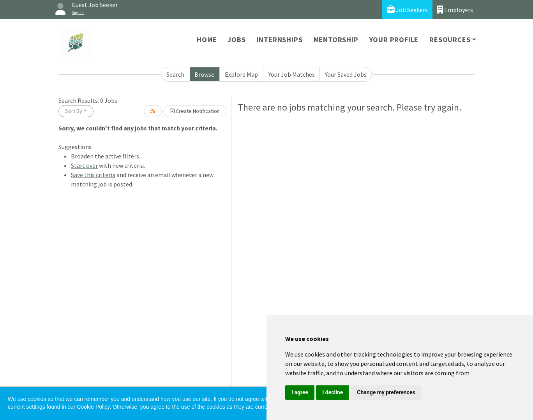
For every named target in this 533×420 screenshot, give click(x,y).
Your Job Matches (291, 74)
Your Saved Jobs (346, 74)
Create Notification (195, 110)
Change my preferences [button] (386, 392)
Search (175, 74)
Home (207, 39)
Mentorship (336, 39)
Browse (204, 74)
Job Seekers (407, 9)
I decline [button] (332, 392)
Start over (84, 165)
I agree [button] (299, 392)
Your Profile (394, 39)
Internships (280, 39)
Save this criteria (93, 175)
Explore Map (241, 74)
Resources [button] (449, 39)
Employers (455, 9)
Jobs (236, 39)
